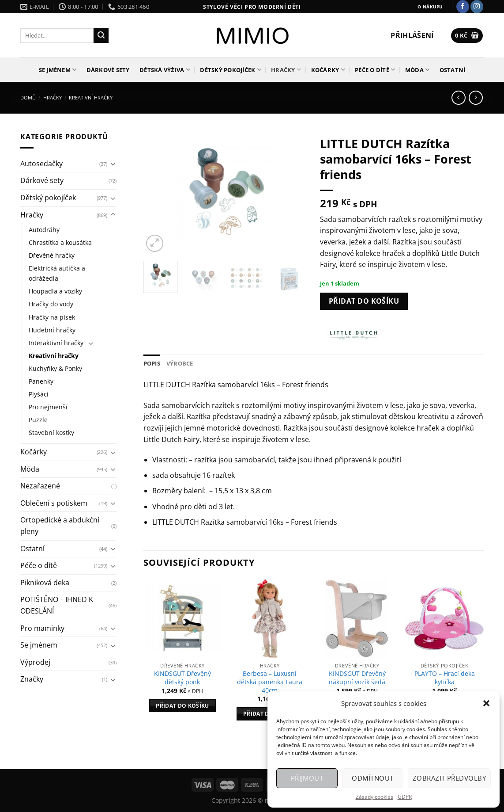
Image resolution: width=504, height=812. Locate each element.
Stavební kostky (51, 432)
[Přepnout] (113, 163)
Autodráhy (44, 229)
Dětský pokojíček (230, 69)
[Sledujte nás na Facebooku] (462, 6)
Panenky (41, 381)
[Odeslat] (101, 35)
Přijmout (307, 778)
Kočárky (328, 69)
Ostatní (453, 70)
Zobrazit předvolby (449, 778)
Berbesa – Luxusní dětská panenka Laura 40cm (269, 682)
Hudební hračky (52, 330)
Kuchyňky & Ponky (55, 368)
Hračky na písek (52, 317)
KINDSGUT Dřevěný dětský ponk (182, 678)
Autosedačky (41, 163)
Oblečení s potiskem (53, 503)
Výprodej (35, 662)
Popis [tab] (151, 363)
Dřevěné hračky (52, 255)
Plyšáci (39, 394)
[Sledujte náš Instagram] (476, 6)
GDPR (405, 797)
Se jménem (58, 69)
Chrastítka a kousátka (60, 242)
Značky (31, 679)
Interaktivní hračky (56, 343)
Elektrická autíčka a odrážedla (57, 273)
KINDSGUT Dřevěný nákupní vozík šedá (357, 678)
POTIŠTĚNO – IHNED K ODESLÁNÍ (56, 605)
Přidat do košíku (364, 301)
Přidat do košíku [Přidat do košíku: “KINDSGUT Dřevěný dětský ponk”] (182, 705)
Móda (417, 69)
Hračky (286, 69)
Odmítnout (372, 778)
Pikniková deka (44, 582)
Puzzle (38, 420)
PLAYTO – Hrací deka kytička (444, 678)
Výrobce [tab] (179, 363)
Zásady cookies (374, 797)
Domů (28, 97)
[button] (486, 703)
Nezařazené (40, 486)
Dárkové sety (108, 70)
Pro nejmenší (48, 407)
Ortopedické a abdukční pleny (59, 525)
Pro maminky (42, 628)
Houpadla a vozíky (55, 291)
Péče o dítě (375, 69)
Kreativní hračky (91, 97)
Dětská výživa (164, 69)
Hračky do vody (51, 304)
